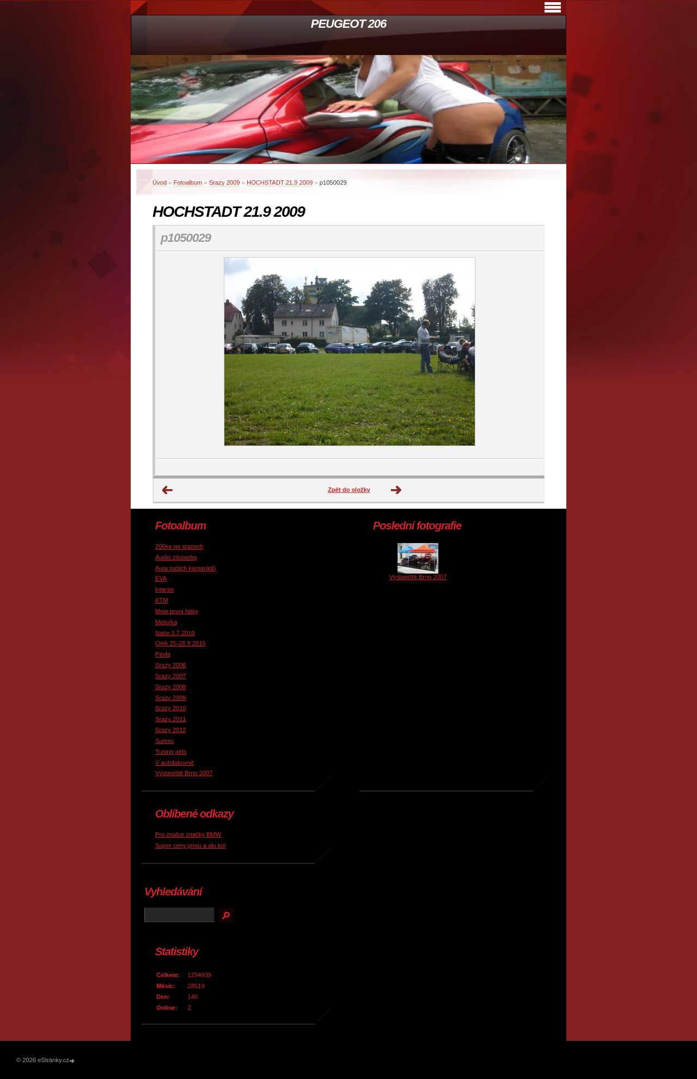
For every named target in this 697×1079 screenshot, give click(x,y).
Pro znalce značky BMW (188, 834)
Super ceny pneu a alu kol (190, 845)
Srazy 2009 (224, 182)
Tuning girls (170, 751)
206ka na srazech (179, 546)
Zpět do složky (349, 489)
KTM (161, 600)
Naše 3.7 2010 (175, 633)
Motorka (166, 622)
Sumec (164, 740)
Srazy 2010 (170, 708)
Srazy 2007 (170, 676)
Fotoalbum (188, 182)
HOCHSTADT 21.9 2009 (280, 182)
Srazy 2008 (170, 687)
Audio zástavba (176, 557)
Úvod (159, 182)
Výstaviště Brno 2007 (184, 773)
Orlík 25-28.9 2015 (180, 643)
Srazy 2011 (170, 719)
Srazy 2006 (170, 665)
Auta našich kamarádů (185, 568)
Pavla (162, 654)
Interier (164, 589)
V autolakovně (174, 762)
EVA (161, 578)
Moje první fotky (176, 611)
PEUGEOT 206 (348, 24)
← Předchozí (168, 490)
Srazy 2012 (170, 730)
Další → (396, 490)
